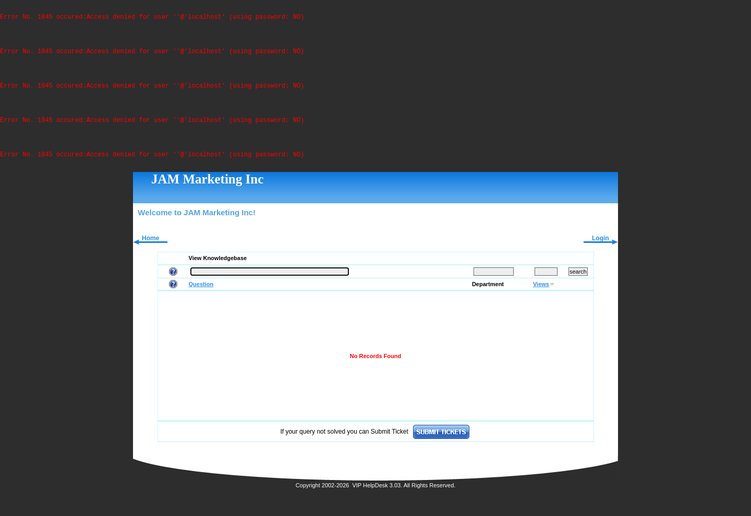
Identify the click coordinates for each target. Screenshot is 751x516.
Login (600, 246)
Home (150, 246)
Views (541, 292)
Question (201, 292)
